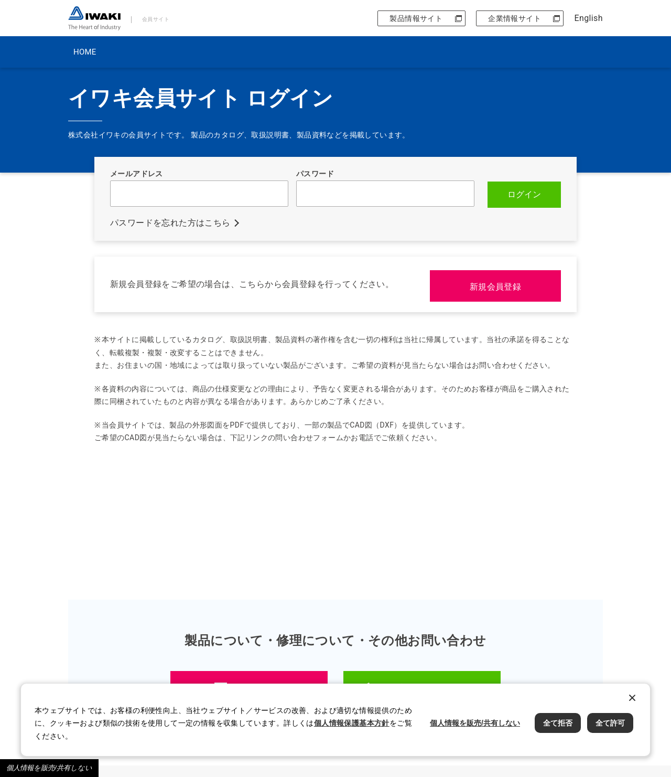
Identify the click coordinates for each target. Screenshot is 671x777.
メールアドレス (136, 173)
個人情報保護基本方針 (351, 723)
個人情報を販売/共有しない (49, 768)
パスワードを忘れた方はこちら (170, 222)
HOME (84, 52)
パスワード (315, 173)
